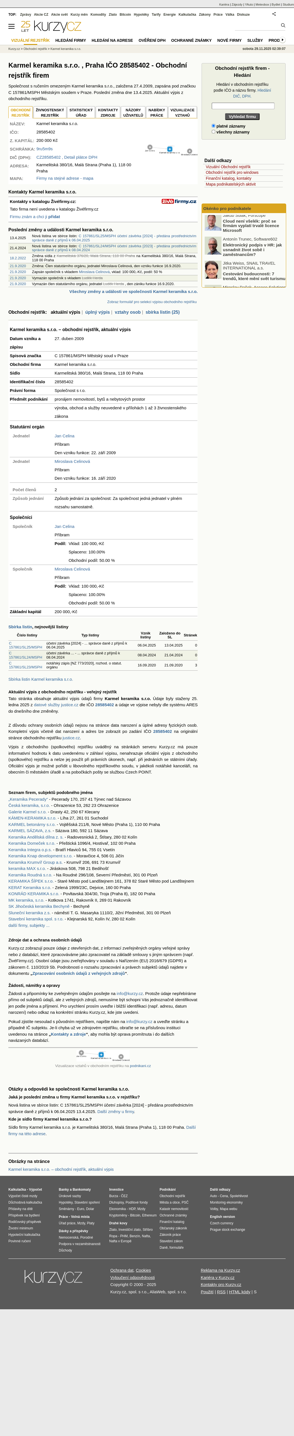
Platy (91, 1223)
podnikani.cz (140, 1066)
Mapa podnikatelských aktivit (231, 184)
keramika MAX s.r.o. (27, 868)
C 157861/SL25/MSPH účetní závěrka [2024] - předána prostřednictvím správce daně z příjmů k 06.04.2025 (114, 238)
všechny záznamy (230, 132)
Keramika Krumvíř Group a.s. (35, 862)
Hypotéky (141, 15)
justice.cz (71, 737)
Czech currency (221, 1223)
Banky (64, 1190)
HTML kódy (239, 1291)
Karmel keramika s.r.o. (65, 48)
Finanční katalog (172, 1222)
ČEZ (124, 1196)
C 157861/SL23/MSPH (25, 665)
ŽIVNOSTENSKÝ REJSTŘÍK (50, 113)
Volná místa (80, 1217)
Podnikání (168, 1190)
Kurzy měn (79, 15)
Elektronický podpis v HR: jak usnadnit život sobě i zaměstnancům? (252, 252)
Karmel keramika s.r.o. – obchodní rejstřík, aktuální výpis (61, 1169)
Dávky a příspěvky (73, 1231)
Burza (113, 1196)
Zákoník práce (170, 1235)
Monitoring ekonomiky (226, 1202)
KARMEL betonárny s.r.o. (32, 824)
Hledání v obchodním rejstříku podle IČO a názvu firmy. (242, 90)
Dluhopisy (116, 1202)
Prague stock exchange (227, 1230)
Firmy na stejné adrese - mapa (64, 178)
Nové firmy (229, 40)
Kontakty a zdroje (68, 1034)
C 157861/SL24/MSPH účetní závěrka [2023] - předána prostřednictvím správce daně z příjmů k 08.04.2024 (114, 248)
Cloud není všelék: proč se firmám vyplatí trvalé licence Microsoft (251, 228)
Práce (218, 15)
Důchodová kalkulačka (25, 1202)
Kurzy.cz (14, 48)
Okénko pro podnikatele (227, 208)
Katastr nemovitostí (174, 1209)
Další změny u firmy (115, 1111)
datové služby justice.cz (56, 704)
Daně (164, 1248)
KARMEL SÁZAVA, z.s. (30, 830)
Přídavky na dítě (20, 1209)
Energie (170, 15)
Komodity (98, 15)
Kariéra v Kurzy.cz (218, 1277)
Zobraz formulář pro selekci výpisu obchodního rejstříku (152, 302)
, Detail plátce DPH (66, 157)
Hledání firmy (70, 40)
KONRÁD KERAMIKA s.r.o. (33, 893)
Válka (229, 15)
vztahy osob (128, 312)
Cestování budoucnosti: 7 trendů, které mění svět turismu (254, 279)
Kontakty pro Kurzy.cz (221, 1284)
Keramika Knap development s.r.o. (40, 855)
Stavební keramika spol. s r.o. (36, 918)
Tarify (156, 15)
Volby (214, 1209)
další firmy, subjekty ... (29, 925)
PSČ (185, 1202)
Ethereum (149, 1215)
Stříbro (148, 1230)
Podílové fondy (136, 1202)
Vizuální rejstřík (30, 40)
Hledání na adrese (112, 40)
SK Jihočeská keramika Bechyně (38, 906)
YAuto (249, 4)
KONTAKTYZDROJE (108, 113)
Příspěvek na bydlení (24, 1215)
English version (222, 1217)
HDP (132, 1209)
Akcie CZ (41, 15)
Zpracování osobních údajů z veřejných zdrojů (78, 973)
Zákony (205, 15)
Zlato (113, 15)
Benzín (135, 1236)
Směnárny (66, 1209)
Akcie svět (59, 15)
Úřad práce (67, 1223)
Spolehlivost (239, 1196)
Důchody (65, 1250)
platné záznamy (228, 126)
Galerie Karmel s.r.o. (27, 811)
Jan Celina (64, 435)
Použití (207, 1291)
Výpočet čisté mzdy (22, 1196)
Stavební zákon (171, 1241)
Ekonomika (117, 1209)
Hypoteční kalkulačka (24, 1235)
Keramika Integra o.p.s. (30, 849)
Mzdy (81, 1223)
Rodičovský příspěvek (24, 1222)
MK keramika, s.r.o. (26, 900)
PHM (124, 1236)
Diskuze (243, 15)
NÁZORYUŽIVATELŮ (133, 113)
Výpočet (35, 1190)
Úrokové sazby (70, 1196)
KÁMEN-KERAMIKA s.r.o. (32, 818)
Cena (224, 1196)
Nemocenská (68, 1237)
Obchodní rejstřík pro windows (232, 172)
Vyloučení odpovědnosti (132, 1277)
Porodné (86, 1237)
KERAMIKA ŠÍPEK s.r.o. (31, 881)
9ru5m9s (44, 148)
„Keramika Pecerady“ (28, 799)
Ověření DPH (152, 40)
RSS (221, 1291)
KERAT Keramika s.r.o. (29, 887)
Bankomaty (82, 1190)
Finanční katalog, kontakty (228, 178)
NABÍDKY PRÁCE (156, 113)
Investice (116, 1190)
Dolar (90, 1209)
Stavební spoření (87, 1202)
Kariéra (224, 4)
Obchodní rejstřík (35, 48)
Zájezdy (237, 4)
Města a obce (170, 1202)
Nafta (146, 1236)
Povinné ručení (19, 1241)
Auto (213, 1196)
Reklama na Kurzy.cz (220, 1270)
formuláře (176, 1248)
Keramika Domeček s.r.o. (31, 843)
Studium (288, 4)
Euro (80, 1209)
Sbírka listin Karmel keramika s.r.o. (40, 679)
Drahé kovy (118, 1223)
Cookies (143, 1270)
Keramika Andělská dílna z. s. (36, 837)
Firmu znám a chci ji (35, 216)
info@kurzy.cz (130, 993)
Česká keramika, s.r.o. (29, 805)
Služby (255, 40)
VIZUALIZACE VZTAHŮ (183, 113)
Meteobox (262, 4)
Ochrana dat (122, 1270)
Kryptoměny (118, 1215)
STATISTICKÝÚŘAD (81, 113)
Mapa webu (228, 1209)
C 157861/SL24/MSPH (25, 655)
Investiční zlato (129, 1230)
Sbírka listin (20, 626)
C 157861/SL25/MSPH (25, 645)
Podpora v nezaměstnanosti (80, 1244)
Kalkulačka (187, 15)
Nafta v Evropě (120, 1241)
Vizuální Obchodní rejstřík (228, 167)
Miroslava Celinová (94, 272)
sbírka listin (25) (163, 312)
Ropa (113, 1236)
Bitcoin (125, 15)
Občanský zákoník (173, 1228)
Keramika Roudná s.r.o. (30, 874)
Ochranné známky (191, 40)
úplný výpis (97, 312)
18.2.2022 (18, 258)
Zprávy (25, 15)
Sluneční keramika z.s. (29, 912)
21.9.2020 (18, 266)
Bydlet (276, 4)
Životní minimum (20, 1228)
